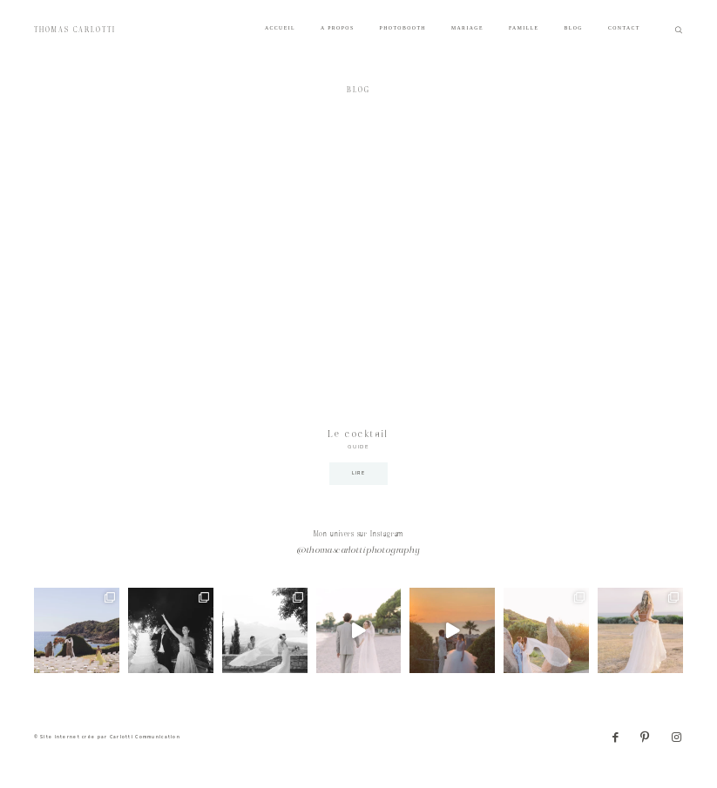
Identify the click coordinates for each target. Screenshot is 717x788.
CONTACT (624, 27)
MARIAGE (467, 27)
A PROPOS (338, 27)
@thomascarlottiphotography (359, 551)
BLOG (573, 27)
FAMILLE (524, 27)
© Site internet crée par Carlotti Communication (107, 737)
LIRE (358, 473)
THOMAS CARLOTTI (75, 30)
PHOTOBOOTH (403, 27)
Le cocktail (358, 434)
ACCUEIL (280, 27)
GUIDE (358, 446)
